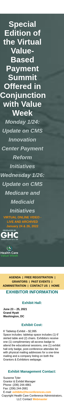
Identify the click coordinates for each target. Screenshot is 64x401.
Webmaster (40, 399)
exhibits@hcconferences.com (31, 392)
